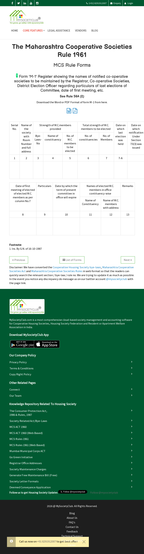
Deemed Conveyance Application (30, 487)
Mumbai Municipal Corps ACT (27, 451)
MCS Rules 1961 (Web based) (27, 445)
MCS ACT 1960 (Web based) (26, 433)
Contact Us (72, 526)
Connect (14, 389)
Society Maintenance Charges (27, 469)
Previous (18, 260)
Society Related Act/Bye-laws (28, 421)
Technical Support (72, 536)
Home (14, 30)
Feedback (72, 531)
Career (72, 545)
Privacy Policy (18, 362)
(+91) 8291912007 (96, 3)
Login (128, 3)
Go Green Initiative (21, 457)
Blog (94, 30)
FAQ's (72, 522)
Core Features (33, 30)
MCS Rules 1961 (19, 439)
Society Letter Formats (24, 481)
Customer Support (72, 540)
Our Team (15, 395)
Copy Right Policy (20, 374)
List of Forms (72, 260)
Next (128, 260)
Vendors (80, 30)
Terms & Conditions (21, 368)
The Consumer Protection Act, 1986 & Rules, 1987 (28, 413)
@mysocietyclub (116, 279)
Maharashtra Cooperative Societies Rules (56, 271)
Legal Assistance (58, 30)
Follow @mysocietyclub (104, 492)
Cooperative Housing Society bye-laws (77, 267)
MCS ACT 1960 (18, 427)
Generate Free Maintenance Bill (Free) (33, 475)
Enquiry (115, 3)
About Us (72, 517)
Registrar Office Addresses (25, 463)
